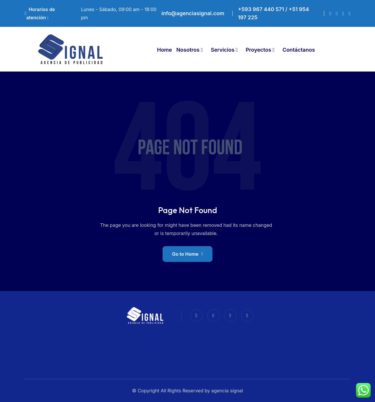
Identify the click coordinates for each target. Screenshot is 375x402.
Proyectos (258, 50)
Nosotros (187, 50)
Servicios (222, 50)
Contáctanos (298, 50)
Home (164, 50)
